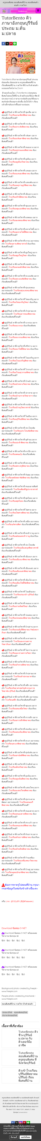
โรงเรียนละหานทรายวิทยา (20, 653)
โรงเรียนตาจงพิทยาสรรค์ (16, 243)
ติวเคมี (9, 1106)
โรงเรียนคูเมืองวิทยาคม (19, 162)
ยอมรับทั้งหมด (25, 1137)
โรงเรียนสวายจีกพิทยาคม (20, 720)
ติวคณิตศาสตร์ (10, 1104)
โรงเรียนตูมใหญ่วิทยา (18, 255)
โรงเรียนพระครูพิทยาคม (19, 466)
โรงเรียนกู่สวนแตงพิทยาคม (21, 150)
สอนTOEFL (20, 1109)
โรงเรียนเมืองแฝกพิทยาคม (20, 571)
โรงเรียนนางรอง (16, 325)
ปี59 (3, 940)
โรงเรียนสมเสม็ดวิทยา (19, 708)
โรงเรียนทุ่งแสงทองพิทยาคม (26, 290)
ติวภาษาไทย (21, 1106)
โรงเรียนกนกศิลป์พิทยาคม (20, 115)
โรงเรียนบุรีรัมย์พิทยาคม (19, 419)
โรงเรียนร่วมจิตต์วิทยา (19, 606)
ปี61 (13, 940)
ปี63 (23, 940)
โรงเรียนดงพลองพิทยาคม (20, 220)
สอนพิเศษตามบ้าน (21, 1101)
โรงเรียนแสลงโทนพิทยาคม (21, 790)
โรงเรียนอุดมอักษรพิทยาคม (17, 872)
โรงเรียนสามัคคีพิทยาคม (20, 755)
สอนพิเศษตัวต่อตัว (28, 1098)
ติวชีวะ (14, 1106)
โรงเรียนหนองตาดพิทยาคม (21, 814)
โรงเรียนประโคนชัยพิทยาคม (26, 431)
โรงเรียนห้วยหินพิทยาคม (20, 849)
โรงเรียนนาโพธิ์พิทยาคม (19, 349)
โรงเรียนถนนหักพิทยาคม (20, 267)
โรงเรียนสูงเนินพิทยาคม (19, 778)
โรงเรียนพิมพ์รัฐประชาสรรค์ (26, 489)
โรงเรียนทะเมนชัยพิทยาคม (21, 279)
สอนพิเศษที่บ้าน (16, 1098)
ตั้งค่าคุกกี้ (14, 1137)
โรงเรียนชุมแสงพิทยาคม (20, 208)
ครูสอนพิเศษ (6, 1098)
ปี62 (18, 940)
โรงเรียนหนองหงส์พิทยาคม (21, 825)
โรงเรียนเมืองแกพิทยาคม (20, 559)
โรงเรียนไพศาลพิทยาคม (19, 512)
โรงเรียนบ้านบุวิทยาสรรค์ (20, 407)
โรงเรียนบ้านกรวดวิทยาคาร (21, 395)
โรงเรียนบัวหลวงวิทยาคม (20, 384)
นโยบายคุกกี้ (15, 1133)
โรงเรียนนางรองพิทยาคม (20, 337)
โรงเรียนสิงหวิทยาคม (18, 767)
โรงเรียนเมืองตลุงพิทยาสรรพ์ (26, 548)
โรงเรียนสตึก (11, 700)
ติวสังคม (28, 1106)
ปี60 (8, 940)
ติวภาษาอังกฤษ (31, 1104)
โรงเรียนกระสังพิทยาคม (19, 127)
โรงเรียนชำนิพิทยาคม (18, 197)
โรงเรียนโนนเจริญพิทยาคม (21, 360)
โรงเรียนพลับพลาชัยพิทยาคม (18, 477)
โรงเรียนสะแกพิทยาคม (15, 743)
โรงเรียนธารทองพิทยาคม (24, 314)
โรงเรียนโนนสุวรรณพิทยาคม (21, 372)
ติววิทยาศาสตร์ (20, 1104)
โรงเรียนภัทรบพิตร (13, 524)
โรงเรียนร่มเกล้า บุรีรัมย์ (24, 594)
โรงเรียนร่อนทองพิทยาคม (20, 618)
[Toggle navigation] (38, 10)
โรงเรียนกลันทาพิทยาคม (20, 138)
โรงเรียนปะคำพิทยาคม (19, 442)
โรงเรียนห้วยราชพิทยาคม (20, 837)
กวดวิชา (11, 1101)
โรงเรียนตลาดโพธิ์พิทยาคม (21, 232)
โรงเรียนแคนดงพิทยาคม (20, 173)
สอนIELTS (28, 1109)
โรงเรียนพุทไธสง (16, 501)
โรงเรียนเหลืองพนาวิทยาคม (25, 860)
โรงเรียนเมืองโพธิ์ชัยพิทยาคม (22, 583)
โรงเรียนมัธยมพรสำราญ (19, 536)
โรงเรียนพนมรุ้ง (16, 454)
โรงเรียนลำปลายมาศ (23, 676)
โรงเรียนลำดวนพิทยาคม (19, 664)
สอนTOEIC (12, 1109)
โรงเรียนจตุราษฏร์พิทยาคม (21, 185)
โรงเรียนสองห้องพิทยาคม (20, 732)
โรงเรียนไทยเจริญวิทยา (19, 302)
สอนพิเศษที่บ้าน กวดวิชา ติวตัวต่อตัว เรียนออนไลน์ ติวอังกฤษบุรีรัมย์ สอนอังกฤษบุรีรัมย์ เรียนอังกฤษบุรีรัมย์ (19, 1004)
